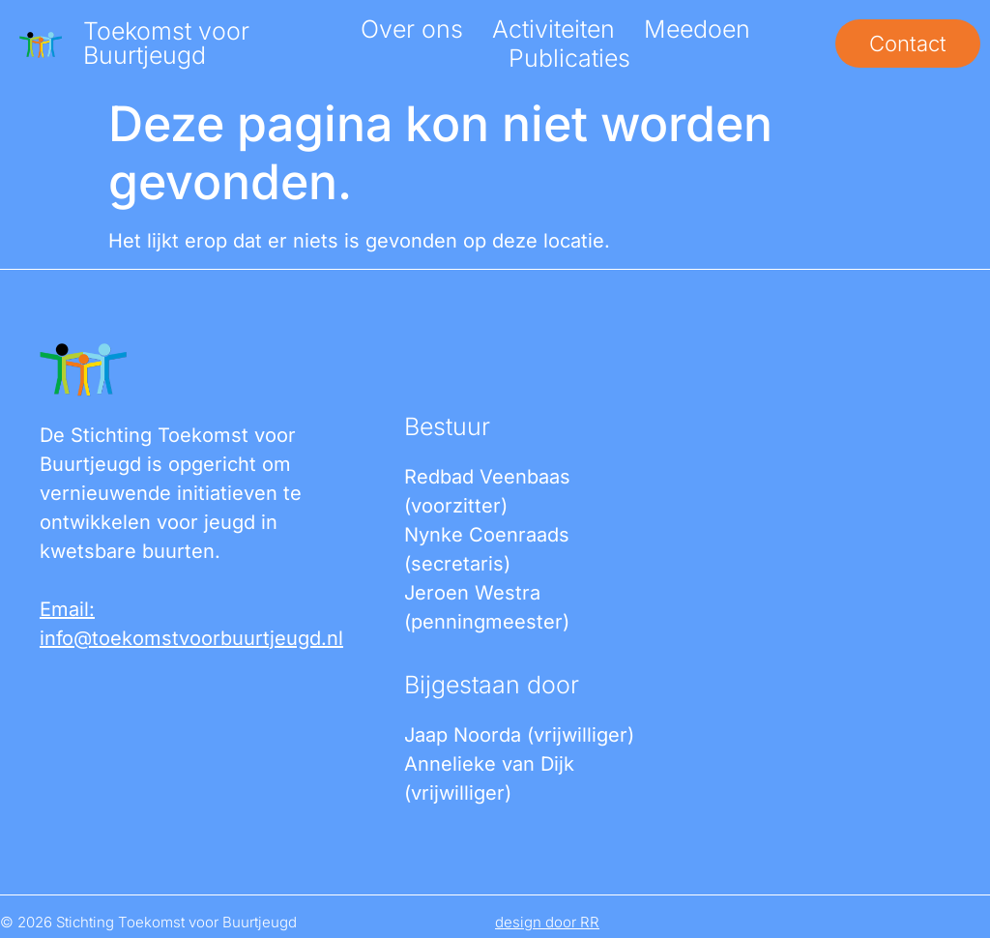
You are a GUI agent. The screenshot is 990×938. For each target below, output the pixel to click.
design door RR (547, 922)
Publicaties (569, 58)
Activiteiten (553, 29)
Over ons (412, 29)
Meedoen (697, 29)
